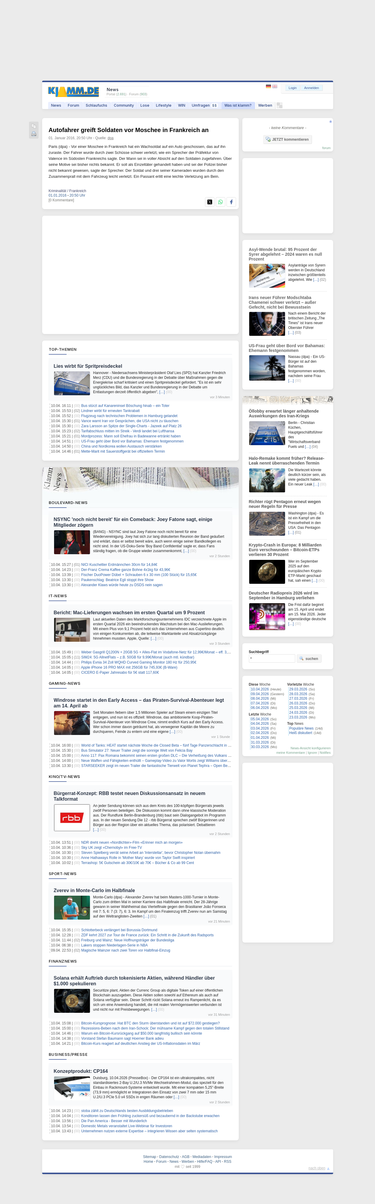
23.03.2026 (298, 717)
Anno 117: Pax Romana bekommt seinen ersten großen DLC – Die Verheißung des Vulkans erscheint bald (165, 755)
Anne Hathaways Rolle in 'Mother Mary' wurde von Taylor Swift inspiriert (138, 858)
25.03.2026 (298, 708)
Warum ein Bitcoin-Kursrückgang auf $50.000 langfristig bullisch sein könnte (141, 1033)
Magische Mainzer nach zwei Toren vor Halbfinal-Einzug (125, 950)
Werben (265, 105)
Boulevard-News (68, 502)
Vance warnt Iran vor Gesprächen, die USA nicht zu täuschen (129, 421)
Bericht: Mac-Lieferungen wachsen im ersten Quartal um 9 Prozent (129, 612)
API (218, 1161)
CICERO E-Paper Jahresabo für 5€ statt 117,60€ (120, 672)
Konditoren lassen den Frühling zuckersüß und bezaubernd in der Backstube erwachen (150, 1116)
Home (148, 1161)
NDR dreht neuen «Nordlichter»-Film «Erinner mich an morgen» (132, 842)
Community (124, 105)
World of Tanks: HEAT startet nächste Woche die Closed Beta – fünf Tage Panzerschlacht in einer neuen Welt (168, 745)
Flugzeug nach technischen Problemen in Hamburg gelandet (129, 416)
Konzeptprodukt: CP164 (81, 1071)
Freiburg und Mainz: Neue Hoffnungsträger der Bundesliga (127, 940)
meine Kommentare (290, 752)
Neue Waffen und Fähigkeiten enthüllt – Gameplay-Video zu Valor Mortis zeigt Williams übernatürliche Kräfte (167, 761)
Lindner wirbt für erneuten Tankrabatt (110, 411)
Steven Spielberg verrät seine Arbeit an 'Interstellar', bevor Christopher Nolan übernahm (151, 853)
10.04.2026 (260, 689)
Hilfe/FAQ (204, 1161)
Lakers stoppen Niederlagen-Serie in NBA (114, 945)
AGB (185, 1157)
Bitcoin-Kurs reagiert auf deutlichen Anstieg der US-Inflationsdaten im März (140, 1043)
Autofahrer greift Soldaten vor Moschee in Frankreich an (129, 130)
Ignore (312, 752)
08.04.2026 (260, 698)
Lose (144, 105)
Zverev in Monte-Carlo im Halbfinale (94, 890)
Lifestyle (164, 105)
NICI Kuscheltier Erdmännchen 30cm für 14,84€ (119, 565)
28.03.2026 (298, 694)
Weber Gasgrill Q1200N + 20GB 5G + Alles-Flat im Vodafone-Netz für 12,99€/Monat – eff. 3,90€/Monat (163, 652)
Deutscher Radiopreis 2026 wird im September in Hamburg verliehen (284, 595)
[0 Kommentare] (61, 200)
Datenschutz (169, 1157)
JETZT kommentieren (287, 139)
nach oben (317, 1168)
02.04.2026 (260, 733)
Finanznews (63, 961)
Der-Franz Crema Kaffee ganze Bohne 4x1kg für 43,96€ (125, 570)
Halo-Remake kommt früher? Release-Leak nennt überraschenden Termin (287, 460)
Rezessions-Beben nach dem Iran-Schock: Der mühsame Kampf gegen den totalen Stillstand (155, 1028)
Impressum (223, 1157)
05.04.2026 (260, 719)
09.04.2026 (260, 694)
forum (326, 148)
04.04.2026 (260, 724)
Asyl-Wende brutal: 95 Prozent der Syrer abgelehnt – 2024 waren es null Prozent (285, 254)
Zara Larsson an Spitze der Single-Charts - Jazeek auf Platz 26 (131, 426)
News (56, 105)
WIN (181, 105)
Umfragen (205, 105)
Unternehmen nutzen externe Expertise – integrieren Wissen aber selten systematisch (149, 1131)
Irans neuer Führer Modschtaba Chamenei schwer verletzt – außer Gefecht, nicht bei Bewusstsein (282, 302)
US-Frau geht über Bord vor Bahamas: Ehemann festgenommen (132, 441)
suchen (308, 658)
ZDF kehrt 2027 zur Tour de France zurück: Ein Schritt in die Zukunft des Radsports (147, 935)
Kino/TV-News (64, 776)
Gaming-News (65, 683)
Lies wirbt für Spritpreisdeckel (88, 366)
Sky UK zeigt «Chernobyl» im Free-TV (111, 847)
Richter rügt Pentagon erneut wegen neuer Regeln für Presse (285, 504)
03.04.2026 (260, 728)
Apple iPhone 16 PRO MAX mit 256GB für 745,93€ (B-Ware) (129, 667)
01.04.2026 (260, 738)
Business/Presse (68, 1054)
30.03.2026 (260, 747)
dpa (111, 138)
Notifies (325, 752)
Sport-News (63, 873)
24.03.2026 (298, 712)
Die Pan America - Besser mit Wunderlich (114, 1121)
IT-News (58, 595)
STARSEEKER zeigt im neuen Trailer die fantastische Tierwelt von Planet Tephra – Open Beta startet (161, 766)
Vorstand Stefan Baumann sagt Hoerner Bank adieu (122, 1038)
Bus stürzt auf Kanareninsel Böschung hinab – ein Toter (125, 406)
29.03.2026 (298, 689)
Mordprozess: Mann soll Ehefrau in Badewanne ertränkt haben (131, 436)
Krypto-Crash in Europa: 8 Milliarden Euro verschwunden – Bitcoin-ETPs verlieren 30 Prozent (285, 550)
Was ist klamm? (238, 105)
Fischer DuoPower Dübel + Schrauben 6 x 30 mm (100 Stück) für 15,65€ (139, 575)
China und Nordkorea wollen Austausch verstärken (121, 446)
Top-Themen (63, 349)
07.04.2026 (260, 703)
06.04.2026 (260, 708)
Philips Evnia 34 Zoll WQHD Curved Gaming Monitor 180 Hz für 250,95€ (139, 662)
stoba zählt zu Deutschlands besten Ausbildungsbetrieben (127, 1111)
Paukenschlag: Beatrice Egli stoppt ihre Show (117, 580)
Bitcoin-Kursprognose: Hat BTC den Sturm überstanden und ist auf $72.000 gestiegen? (150, 1023)
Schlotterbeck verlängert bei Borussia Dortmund (119, 930)
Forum (73, 105)
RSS (228, 1161)
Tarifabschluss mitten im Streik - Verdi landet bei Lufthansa (127, 431)
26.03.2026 (298, 703)
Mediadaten (201, 1157)
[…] (162, 392)
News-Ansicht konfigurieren (311, 748)
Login (293, 88)
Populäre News (301, 728)
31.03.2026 (260, 742)
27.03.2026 (298, 698)
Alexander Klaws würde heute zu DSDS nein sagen (122, 585)
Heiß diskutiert (300, 733)
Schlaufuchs (96, 105)
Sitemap (149, 1157)
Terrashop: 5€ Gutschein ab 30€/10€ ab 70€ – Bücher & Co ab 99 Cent (137, 863)
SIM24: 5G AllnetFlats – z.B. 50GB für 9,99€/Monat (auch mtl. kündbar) (137, 657)
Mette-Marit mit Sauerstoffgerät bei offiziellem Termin (123, 451)
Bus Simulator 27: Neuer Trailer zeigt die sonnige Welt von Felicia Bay (137, 750)
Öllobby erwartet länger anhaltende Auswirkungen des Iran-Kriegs (284, 413)
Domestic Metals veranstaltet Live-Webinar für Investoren (126, 1126)
